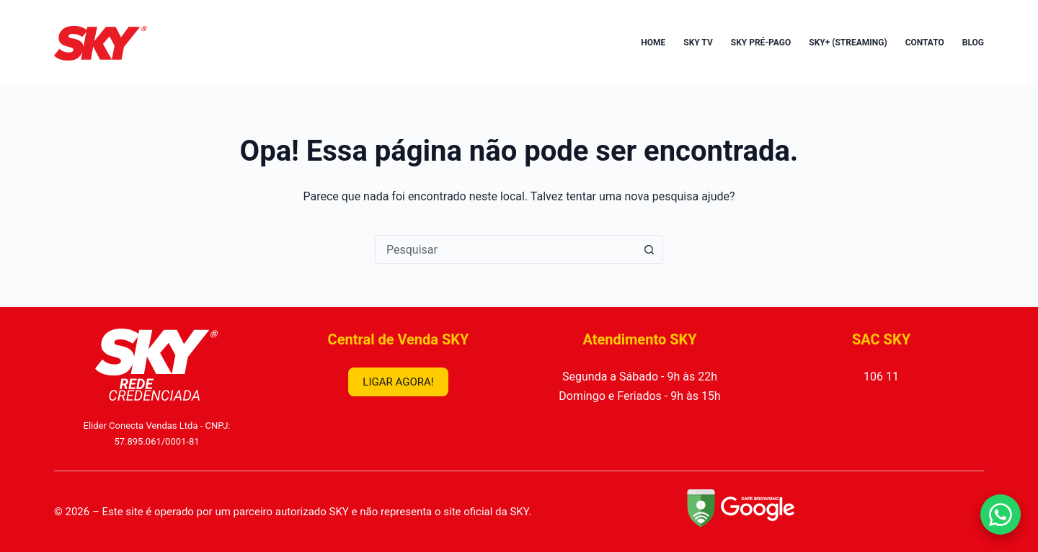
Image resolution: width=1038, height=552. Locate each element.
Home (653, 42)
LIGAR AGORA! (398, 381)
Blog (973, 42)
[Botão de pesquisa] (648, 249)
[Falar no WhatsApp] (1000, 514)
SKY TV (698, 42)
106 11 (881, 376)
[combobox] (505, 249)
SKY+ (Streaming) (848, 42)
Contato (924, 42)
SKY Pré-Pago (761, 42)
